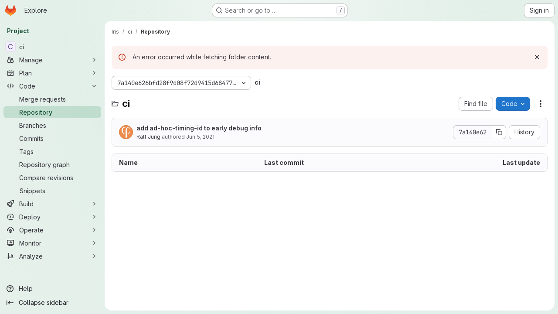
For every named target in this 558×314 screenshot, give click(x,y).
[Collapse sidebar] (52, 303)
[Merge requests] (52, 99)
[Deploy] (52, 217)
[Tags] (52, 151)
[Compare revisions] (52, 177)
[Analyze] (52, 256)
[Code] (52, 86)
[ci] (52, 47)
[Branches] (52, 125)
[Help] (52, 289)
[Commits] (52, 138)
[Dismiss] (537, 57)
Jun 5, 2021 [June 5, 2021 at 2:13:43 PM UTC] (200, 136)
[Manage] (52, 60)
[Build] (52, 204)
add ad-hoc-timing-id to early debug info (199, 128)
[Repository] (52, 112)
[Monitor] (52, 243)
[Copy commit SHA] (499, 132)
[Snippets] (52, 190)
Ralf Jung (148, 136)
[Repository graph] (52, 164)
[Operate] (52, 230)
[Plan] (52, 73)
